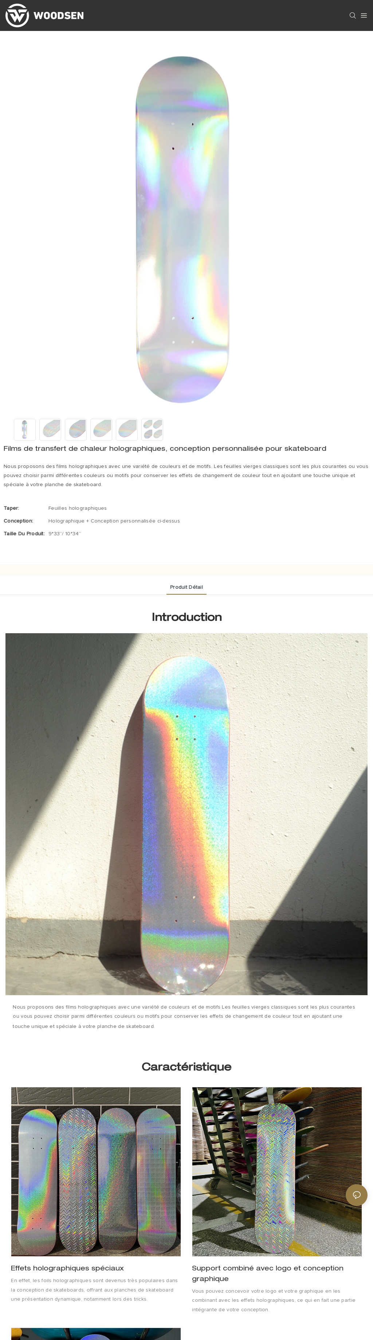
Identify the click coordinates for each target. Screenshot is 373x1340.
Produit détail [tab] (186, 587)
